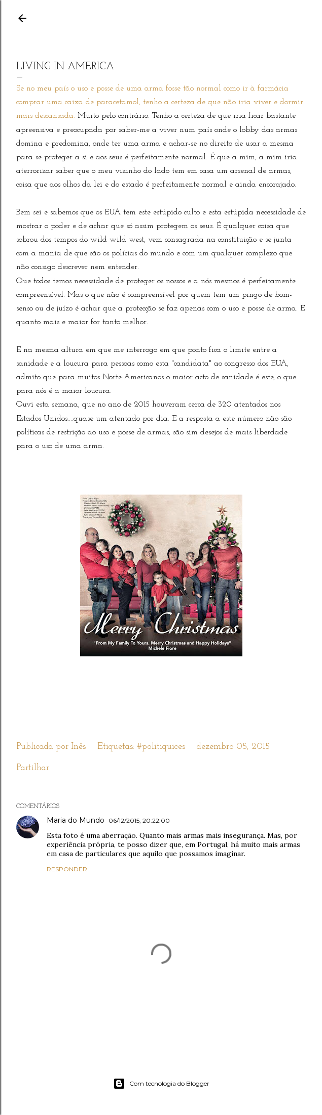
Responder (67, 869)
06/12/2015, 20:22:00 (139, 820)
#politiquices (161, 746)
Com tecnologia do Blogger (161, 1084)
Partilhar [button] (32, 768)
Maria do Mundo (75, 820)
